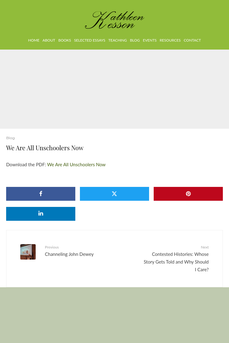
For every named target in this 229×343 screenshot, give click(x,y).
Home (33, 40)
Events (150, 40)
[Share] (40, 194)
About (48, 40)
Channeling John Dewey (77, 250)
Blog (135, 40)
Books (64, 40)
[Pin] (188, 194)
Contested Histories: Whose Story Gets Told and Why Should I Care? (176, 258)
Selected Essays (89, 40)
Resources (170, 40)
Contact (192, 40)
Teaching (117, 40)
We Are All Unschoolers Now (76, 164)
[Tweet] (114, 194)
